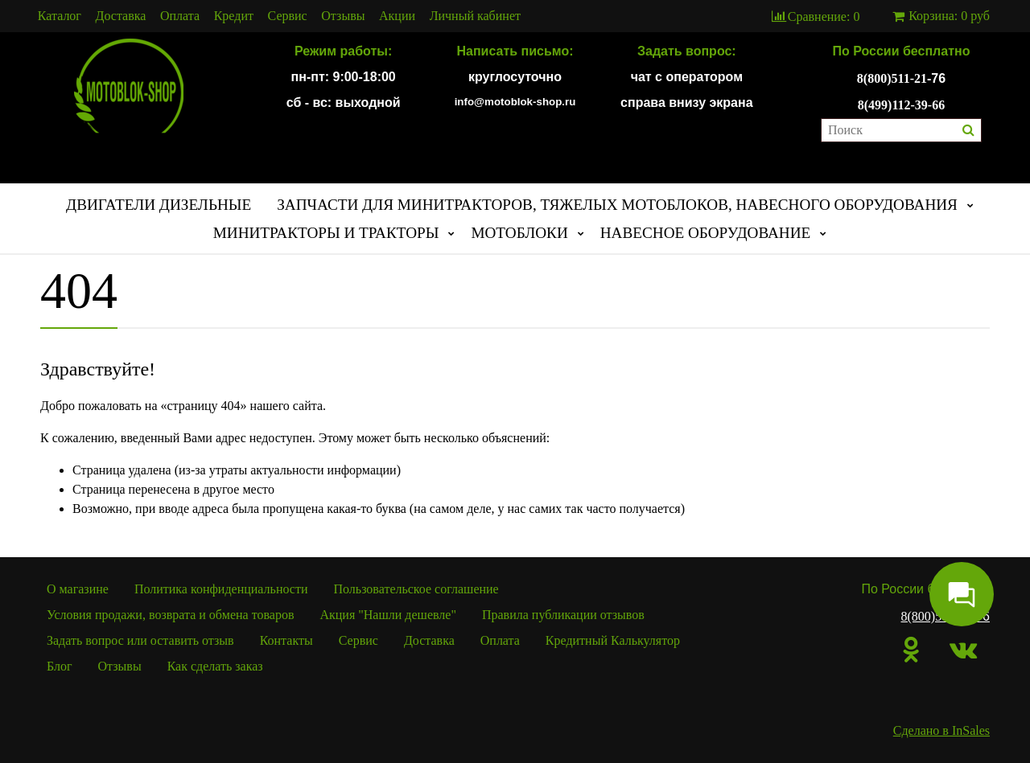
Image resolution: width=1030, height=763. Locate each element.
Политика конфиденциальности (221, 589)
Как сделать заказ (215, 666)
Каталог (59, 16)
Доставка (121, 16)
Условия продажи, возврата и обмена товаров (170, 614)
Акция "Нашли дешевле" (387, 614)
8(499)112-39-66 (901, 105)
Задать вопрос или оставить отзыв (140, 640)
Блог (59, 666)
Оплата (180, 16)
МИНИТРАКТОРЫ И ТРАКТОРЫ (326, 232)
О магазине (78, 589)
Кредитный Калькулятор (613, 640)
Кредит (233, 16)
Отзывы (343, 16)
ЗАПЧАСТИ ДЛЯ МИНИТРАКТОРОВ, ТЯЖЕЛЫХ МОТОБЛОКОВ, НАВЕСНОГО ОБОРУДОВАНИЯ (617, 204)
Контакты (286, 640)
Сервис (287, 16)
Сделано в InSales (941, 730)
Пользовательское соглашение (416, 589)
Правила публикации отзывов (563, 614)
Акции (397, 16)
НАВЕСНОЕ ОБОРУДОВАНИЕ (705, 232)
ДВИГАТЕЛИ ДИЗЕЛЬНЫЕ (158, 204)
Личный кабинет (475, 16)
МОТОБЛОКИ (519, 232)
